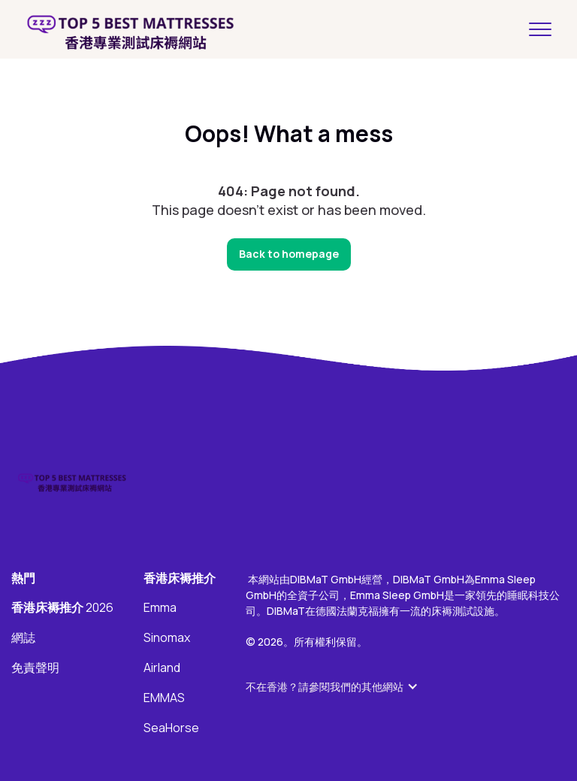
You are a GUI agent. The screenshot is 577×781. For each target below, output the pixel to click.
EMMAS (164, 698)
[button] (340, 687)
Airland (161, 668)
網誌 (23, 638)
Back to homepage (289, 254)
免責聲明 (35, 668)
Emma (160, 608)
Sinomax (166, 638)
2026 (62, 608)
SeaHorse (171, 728)
